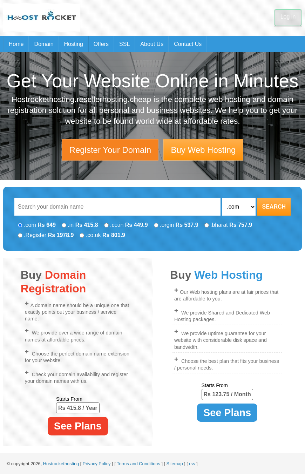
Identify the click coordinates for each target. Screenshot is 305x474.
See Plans (78, 426)
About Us (151, 44)
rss (192, 463)
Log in (288, 17)
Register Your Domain (110, 150)
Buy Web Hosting (203, 150)
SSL (124, 44)
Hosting (73, 44)
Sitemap (175, 463)
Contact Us (188, 44)
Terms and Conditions (138, 463)
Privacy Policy (97, 463)
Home (16, 44)
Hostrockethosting (61, 463)
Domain (43, 44)
